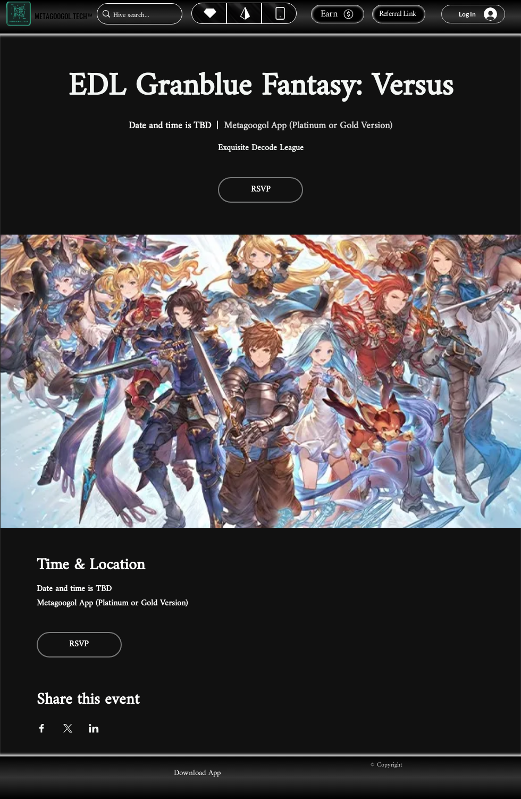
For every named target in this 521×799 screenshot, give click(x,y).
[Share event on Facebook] (42, 728)
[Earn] (337, 14)
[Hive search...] (136, 15)
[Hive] (208, 13)
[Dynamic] (279, 13)
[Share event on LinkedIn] (94, 728)
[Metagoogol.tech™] (18, 14)
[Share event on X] (68, 728)
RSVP (261, 189)
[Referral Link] (398, 14)
